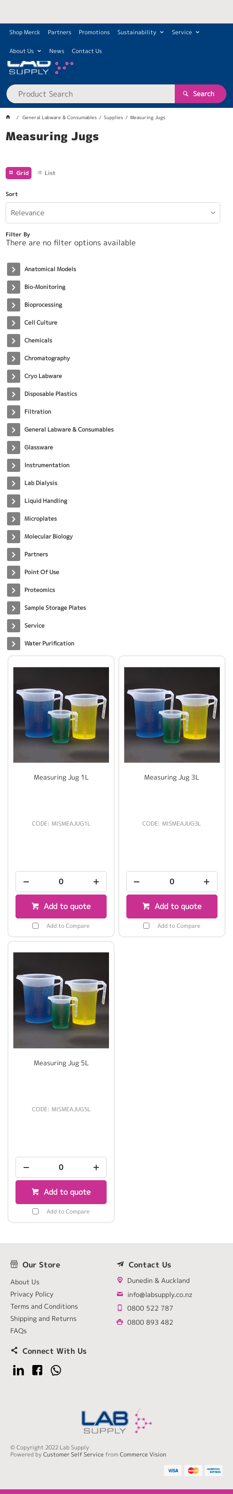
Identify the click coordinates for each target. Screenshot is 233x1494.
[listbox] (113, 212)
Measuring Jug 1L (61, 777)
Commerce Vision (143, 1454)
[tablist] (116, 147)
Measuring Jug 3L (171, 777)
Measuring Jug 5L (61, 1063)
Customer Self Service (73, 1454)
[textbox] (90, 93)
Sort (12, 194)
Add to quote (66, 906)
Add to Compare (68, 926)
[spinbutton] (61, 882)
